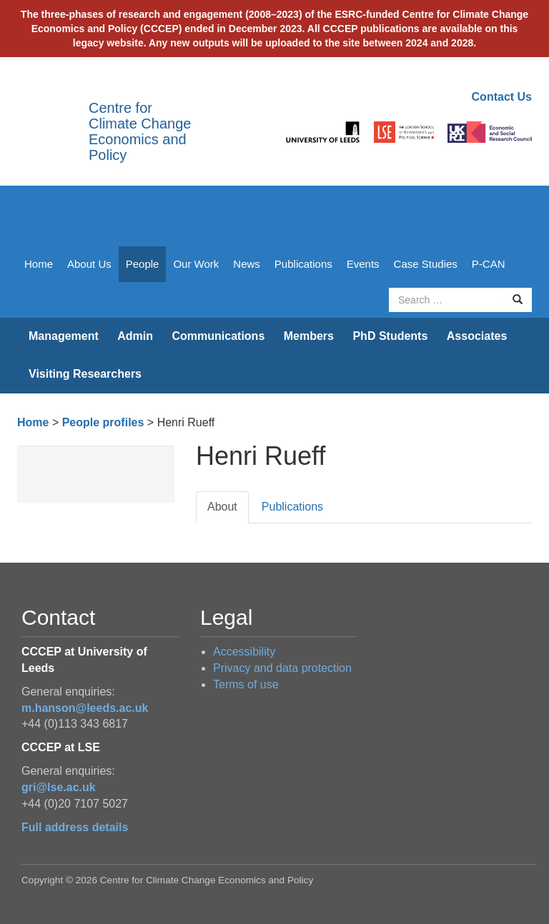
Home (38, 264)
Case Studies (426, 264)
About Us (89, 264)
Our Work (196, 264)
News (246, 264)
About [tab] (222, 507)
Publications (303, 264)
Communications (218, 336)
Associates (477, 336)
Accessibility (244, 652)
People (142, 264)
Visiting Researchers (85, 374)
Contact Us (502, 97)
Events (363, 264)
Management (64, 336)
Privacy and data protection (282, 668)
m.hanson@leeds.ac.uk (84, 708)
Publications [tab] (292, 507)
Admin (135, 336)
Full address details (74, 827)
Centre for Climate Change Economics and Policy (140, 131)
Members (309, 336)
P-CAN (488, 264)
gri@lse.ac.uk (58, 787)
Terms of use (246, 684)
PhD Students (389, 336)
